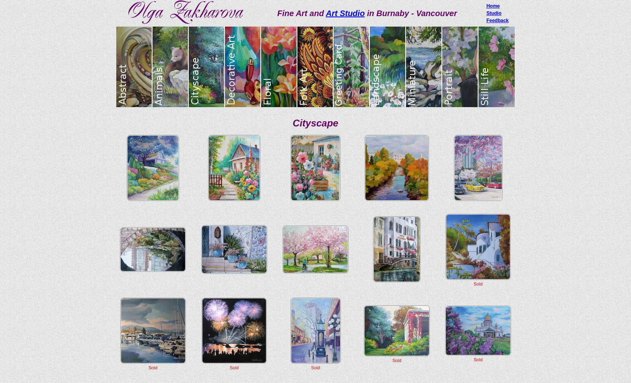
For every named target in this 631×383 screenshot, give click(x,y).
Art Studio (345, 13)
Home (493, 6)
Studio (494, 13)
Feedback (498, 20)
